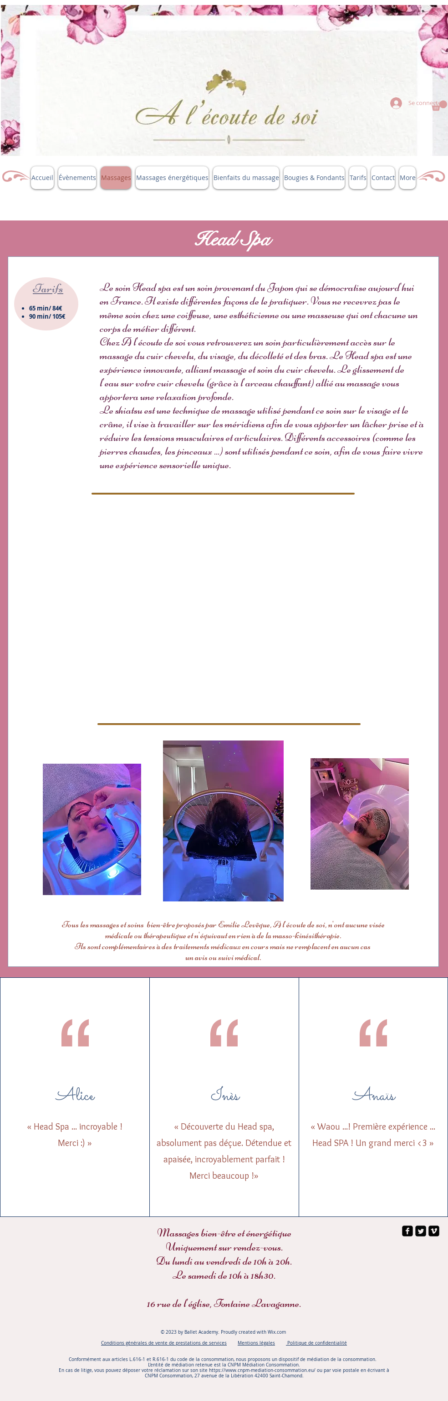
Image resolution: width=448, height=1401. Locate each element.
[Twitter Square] (420, 1231)
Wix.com (277, 1332)
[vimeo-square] (433, 1231)
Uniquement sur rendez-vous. (224, 1247)
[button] (439, 105)
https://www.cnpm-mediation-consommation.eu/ (262, 1370)
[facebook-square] (407, 1231)
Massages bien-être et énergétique (224, 1233)
